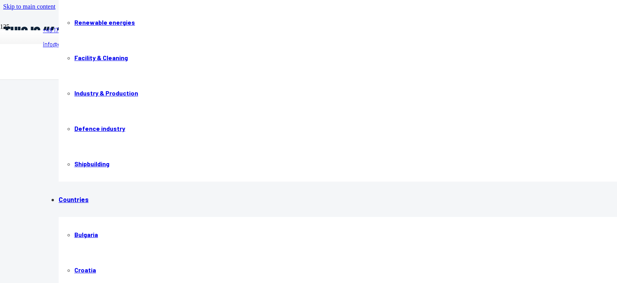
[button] (29, 6)
